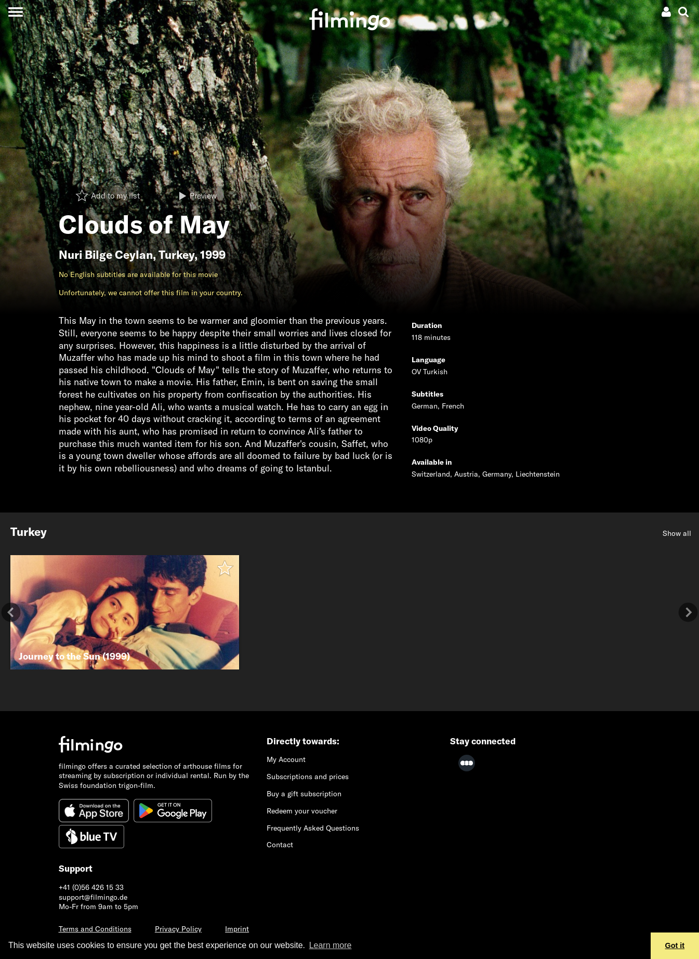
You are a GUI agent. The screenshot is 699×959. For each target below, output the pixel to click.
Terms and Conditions (95, 929)
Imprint (237, 929)
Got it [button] (675, 945)
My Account (286, 759)
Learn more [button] (330, 945)
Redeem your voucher (302, 811)
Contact (280, 844)
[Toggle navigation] (15, 11)
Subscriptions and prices (308, 776)
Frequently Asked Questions (313, 828)
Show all (677, 533)
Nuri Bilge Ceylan (106, 254)
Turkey (176, 254)
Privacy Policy (178, 929)
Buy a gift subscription (304, 793)
